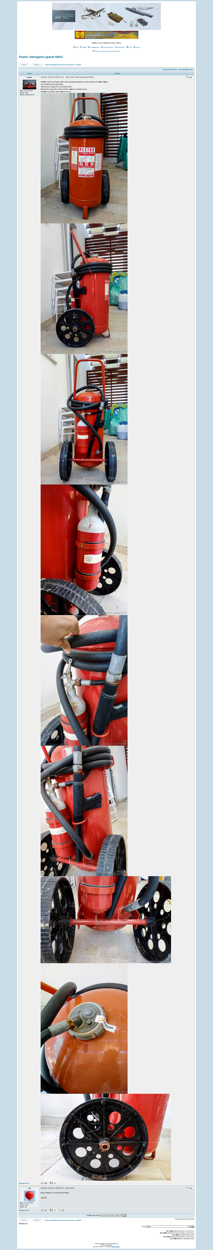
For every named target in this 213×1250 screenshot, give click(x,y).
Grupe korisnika (107, 47)
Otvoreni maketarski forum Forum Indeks (59, 65)
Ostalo (78, 65)
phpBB (102, 1243)
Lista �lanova (93, 47)
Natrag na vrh (24, 1183)
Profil (129, 47)
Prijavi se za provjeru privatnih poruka (106, 51)
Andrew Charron (116, 1246)
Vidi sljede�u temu (186, 69)
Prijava (137, 47)
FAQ (75, 47)
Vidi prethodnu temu (170, 69)
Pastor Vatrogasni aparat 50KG (41, 57)
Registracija (120, 47)
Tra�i (83, 47)
